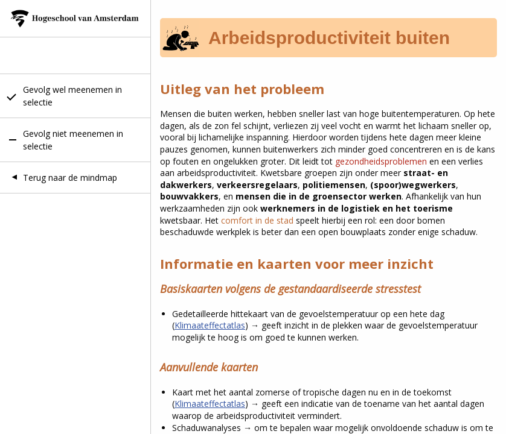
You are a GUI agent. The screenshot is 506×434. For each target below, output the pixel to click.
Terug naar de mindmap (70, 177)
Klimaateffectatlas (210, 325)
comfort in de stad (257, 220)
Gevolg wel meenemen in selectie (72, 96)
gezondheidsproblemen (382, 161)
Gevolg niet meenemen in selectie (73, 140)
